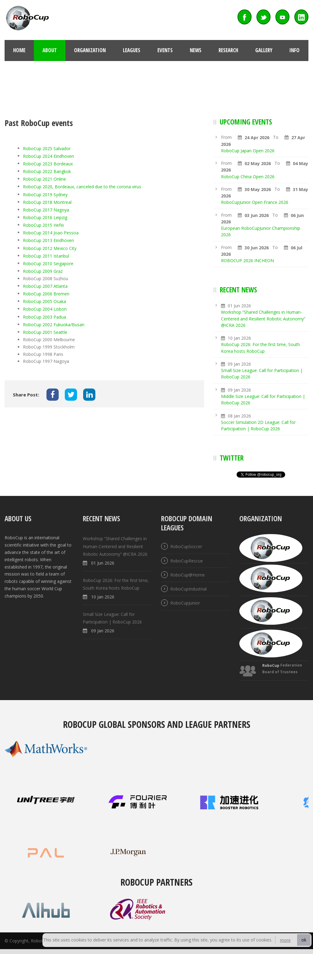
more (285, 940)
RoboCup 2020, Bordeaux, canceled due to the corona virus (82, 187)
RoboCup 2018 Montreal (47, 202)
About (49, 50)
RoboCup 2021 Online (44, 179)
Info (294, 50)
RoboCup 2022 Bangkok (47, 172)
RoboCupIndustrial (188, 589)
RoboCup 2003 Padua (44, 317)
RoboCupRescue (186, 561)
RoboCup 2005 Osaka (44, 302)
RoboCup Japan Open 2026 (247, 151)
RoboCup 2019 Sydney (45, 194)
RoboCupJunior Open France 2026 (254, 202)
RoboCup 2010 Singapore (49, 263)
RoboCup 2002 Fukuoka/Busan (53, 324)
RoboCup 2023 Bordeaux (48, 164)
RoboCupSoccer (186, 547)
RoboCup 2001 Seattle (45, 332)
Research (228, 50)
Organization (90, 50)
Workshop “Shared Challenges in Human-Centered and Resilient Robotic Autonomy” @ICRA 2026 (263, 318)
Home (19, 50)
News (195, 50)
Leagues (131, 50)
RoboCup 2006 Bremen (46, 294)
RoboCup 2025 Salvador (47, 148)
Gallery (263, 50)
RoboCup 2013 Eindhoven (48, 241)
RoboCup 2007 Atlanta (45, 286)
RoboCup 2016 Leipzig (45, 217)
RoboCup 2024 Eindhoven (48, 156)
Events (165, 50)
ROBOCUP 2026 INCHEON (247, 260)
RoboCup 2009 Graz (43, 271)
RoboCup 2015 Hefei (43, 225)
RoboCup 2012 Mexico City (49, 248)
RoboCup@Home (187, 575)
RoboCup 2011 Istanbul (46, 256)
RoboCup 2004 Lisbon (45, 309)
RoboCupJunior (185, 603)
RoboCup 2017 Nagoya (46, 210)
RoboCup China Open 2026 (247, 176)
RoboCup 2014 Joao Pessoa (51, 233)
